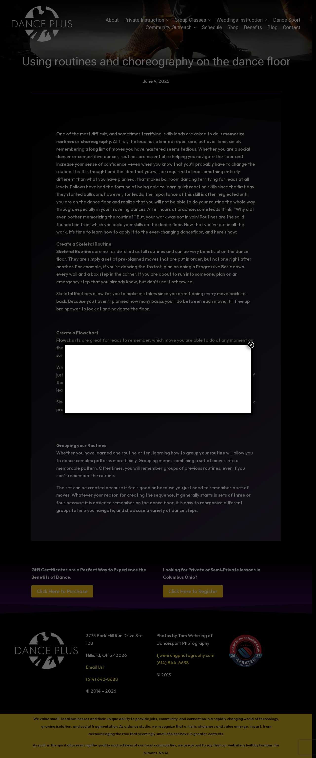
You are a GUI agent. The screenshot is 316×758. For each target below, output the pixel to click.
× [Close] (251, 345)
